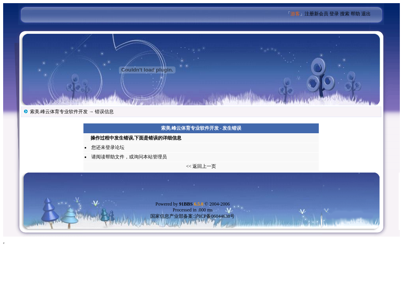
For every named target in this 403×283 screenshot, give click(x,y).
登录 (334, 14)
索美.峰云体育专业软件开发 (59, 111)
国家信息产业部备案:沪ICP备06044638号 (192, 216)
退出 (366, 14)
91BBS (191, 204)
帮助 (355, 14)
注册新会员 (316, 14)
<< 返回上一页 (201, 166)
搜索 (344, 14)
